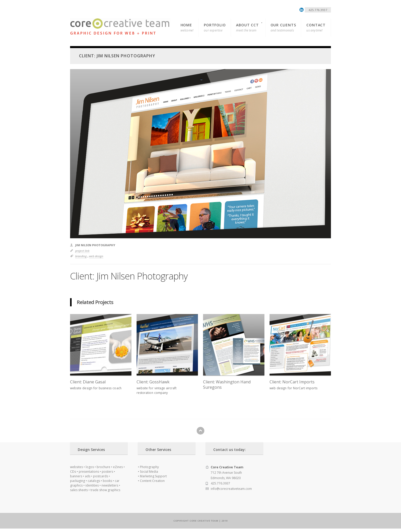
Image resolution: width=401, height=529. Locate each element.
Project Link (82, 251)
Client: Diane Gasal (88, 382)
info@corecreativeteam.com (231, 489)
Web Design (96, 256)
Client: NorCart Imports (292, 382)
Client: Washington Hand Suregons (227, 384)
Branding (81, 256)
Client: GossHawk (153, 382)
